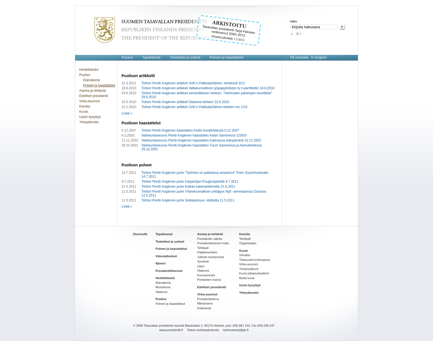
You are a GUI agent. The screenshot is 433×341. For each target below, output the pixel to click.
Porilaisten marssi (209, 279)
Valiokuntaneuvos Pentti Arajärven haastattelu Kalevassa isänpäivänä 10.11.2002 (201, 140)
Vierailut (244, 255)
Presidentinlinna (208, 299)
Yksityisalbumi (248, 269)
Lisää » (127, 113)
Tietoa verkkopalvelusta (203, 330)
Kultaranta (204, 308)
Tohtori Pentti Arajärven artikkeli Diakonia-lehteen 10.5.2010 (185, 102)
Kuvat (83, 112)
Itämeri (160, 263)
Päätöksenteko (207, 252)
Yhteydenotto (89, 122)
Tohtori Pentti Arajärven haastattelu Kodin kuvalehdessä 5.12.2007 (190, 130)
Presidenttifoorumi (169, 270)
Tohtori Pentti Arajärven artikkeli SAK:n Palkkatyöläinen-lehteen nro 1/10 (194, 107)
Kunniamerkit (206, 275)
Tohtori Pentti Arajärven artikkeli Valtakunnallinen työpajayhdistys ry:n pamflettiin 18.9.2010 (207, 88)
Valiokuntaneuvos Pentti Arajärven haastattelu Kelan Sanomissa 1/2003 (194, 135)
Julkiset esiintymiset (210, 257)
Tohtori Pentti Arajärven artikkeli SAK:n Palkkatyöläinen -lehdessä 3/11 (193, 83)
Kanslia (84, 106)
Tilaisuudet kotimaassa (254, 259)
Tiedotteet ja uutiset (185, 57)
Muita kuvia (247, 278)
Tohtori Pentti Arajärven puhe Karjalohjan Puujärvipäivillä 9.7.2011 (189, 181)
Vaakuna (161, 291)
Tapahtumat (151, 57)
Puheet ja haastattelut (227, 57)
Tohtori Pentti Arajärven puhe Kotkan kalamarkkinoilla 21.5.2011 (188, 186)
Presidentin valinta (209, 238)
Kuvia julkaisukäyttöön (254, 273)
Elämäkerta (91, 80)
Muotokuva (162, 287)
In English (319, 57)
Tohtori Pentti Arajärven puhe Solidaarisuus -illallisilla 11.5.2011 (187, 200)
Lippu (201, 266)
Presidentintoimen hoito (213, 243)
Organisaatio (247, 243)
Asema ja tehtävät (92, 91)
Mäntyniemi (205, 303)
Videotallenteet (166, 256)
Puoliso (84, 75)
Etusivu (127, 57)
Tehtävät (203, 248)
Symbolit (203, 261)
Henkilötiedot (88, 70)
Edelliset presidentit (93, 96)
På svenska (299, 57)
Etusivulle (140, 234)
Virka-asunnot (89, 101)
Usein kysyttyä (90, 117)
